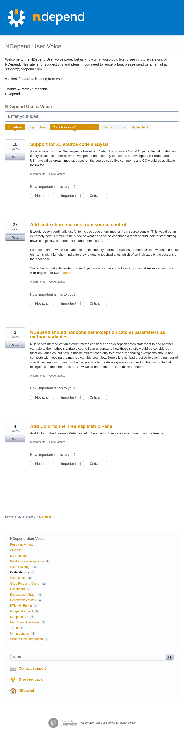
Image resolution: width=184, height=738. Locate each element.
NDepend (26, 691)
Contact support (32, 668)
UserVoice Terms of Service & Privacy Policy (108, 722)
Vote (15, 157)
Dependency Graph (23, 594)
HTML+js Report (21, 606)
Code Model (18, 578)
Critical (98, 196)
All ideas (15, 550)
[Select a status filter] (114, 127)
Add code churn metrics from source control (78, 224)
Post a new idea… (23, 544)
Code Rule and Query (24, 583)
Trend (14, 628)
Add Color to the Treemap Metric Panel (72, 426)
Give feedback (31, 679)
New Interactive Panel (25, 622)
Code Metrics (57, 173)
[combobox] (89, 657)
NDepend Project (21, 611)
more (67, 272)
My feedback (140, 127)
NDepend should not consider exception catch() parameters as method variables (97, 334)
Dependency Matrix (23, 600)
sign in (46, 516)
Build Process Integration (27, 561)
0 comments (37, 173)
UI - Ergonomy (19, 633)
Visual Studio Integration (26, 639)
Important (71, 196)
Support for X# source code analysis (69, 144)
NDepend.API (19, 617)
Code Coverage (20, 567)
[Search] (170, 657)
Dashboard (17, 589)
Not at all (44, 196)
